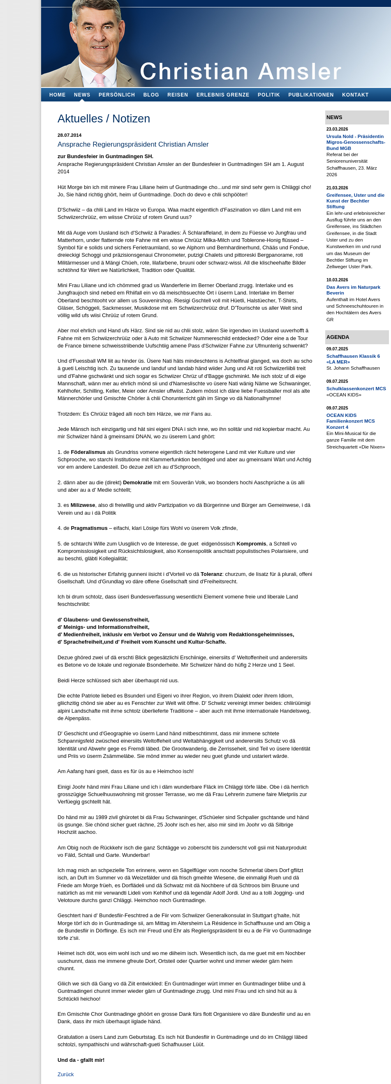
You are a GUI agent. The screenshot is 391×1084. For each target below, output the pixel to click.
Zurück (66, 1074)
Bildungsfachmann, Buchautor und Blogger (216, 41)
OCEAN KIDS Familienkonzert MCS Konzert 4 (350, 421)
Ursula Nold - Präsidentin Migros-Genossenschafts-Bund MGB (355, 142)
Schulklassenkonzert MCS (356, 388)
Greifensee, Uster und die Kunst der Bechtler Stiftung (355, 200)
